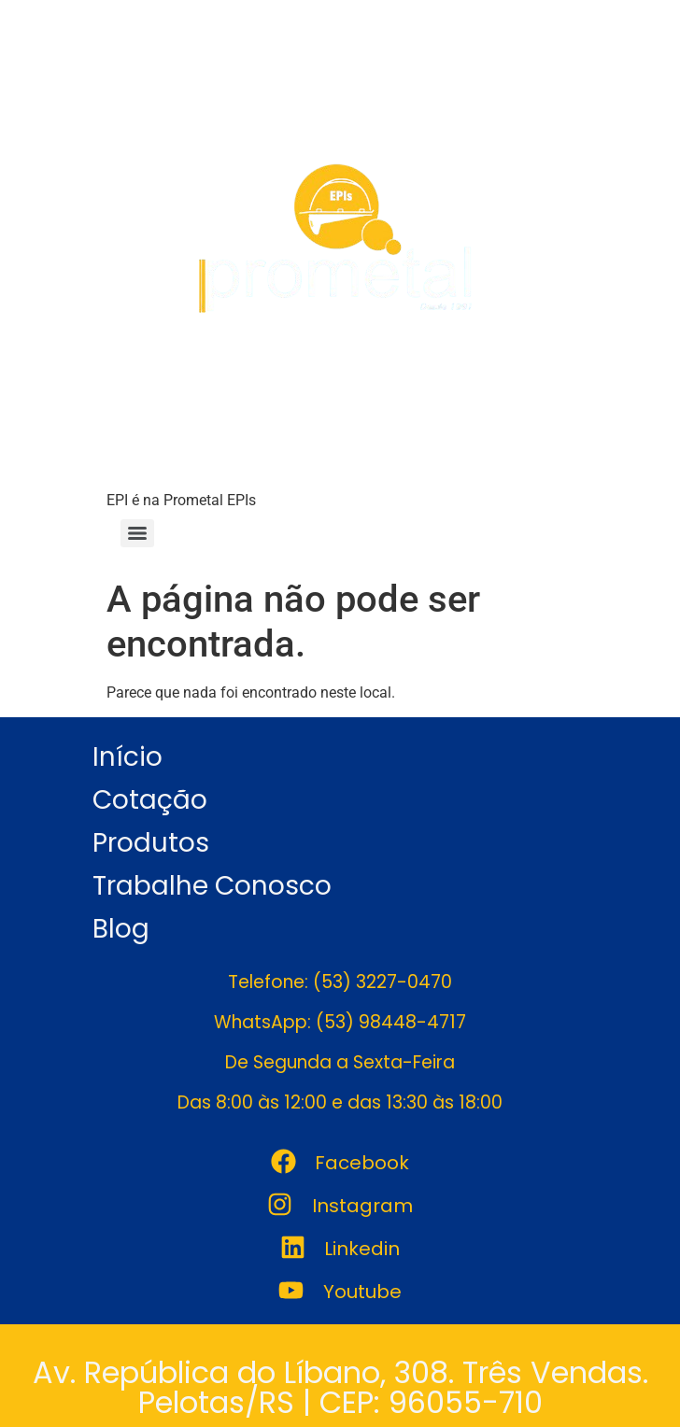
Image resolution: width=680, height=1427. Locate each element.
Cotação (149, 800)
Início (127, 757)
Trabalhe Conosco (212, 886)
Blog (120, 929)
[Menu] (137, 533)
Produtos (150, 843)
